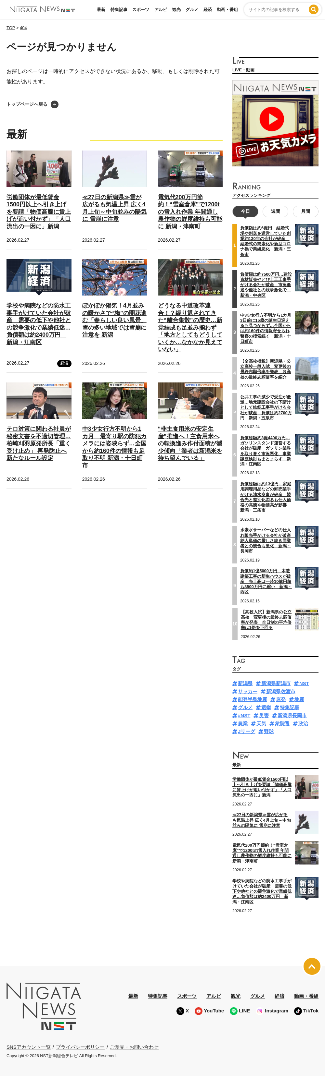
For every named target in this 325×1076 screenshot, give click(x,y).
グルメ (192, 9)
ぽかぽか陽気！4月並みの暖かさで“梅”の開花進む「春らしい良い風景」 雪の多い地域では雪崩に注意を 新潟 (114, 320)
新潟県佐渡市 (280, 691)
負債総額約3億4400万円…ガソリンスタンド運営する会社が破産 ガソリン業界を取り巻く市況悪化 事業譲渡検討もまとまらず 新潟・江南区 (265, 450)
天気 (261, 723)
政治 (303, 723)
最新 (101, 9)
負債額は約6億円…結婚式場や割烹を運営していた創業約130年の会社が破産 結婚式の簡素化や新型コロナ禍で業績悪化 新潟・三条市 (265, 241)
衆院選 (282, 723)
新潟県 (245, 683)
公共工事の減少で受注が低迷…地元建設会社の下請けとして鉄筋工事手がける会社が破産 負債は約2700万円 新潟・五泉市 (266, 407)
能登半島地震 (252, 699)
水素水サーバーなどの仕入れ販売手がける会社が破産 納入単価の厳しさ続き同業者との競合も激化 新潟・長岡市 (267, 540)
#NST (244, 715)
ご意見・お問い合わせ (134, 1046)
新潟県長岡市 (292, 715)
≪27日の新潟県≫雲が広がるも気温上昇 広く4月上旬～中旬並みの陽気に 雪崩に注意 (261, 820)
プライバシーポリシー (80, 1046)
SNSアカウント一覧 (28, 1046)
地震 (299, 699)
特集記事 (118, 9)
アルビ (160, 9)
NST (304, 683)
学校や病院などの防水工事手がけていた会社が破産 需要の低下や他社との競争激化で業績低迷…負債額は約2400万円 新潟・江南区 (262, 891)
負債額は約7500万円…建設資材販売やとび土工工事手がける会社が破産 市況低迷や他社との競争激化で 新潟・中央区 (266, 284)
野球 (269, 731)
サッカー (247, 691)
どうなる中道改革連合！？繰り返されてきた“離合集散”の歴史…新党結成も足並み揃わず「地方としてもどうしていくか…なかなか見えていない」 (190, 327)
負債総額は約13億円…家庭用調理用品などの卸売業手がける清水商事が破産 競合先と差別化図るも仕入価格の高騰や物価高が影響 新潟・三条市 (265, 496)
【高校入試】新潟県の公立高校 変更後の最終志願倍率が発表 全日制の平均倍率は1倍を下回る (266, 619)
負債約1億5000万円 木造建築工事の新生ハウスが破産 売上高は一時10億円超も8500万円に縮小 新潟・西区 (266, 581)
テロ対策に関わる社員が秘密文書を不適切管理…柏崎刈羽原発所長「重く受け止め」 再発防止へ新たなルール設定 (38, 443)
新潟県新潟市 (276, 683)
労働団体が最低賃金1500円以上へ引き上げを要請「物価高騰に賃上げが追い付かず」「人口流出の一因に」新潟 (38, 212)
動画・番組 (227, 9)
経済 (207, 9)
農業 (243, 723)
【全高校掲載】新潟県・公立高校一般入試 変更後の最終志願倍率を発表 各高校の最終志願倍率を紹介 (265, 368)
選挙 (266, 707)
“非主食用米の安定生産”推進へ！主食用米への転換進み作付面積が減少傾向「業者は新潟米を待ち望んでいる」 (190, 443)
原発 (281, 699)
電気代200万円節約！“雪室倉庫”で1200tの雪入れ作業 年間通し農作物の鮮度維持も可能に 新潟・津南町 (190, 212)
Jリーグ (246, 731)
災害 (264, 715)
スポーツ (140, 9)
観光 (176, 9)
